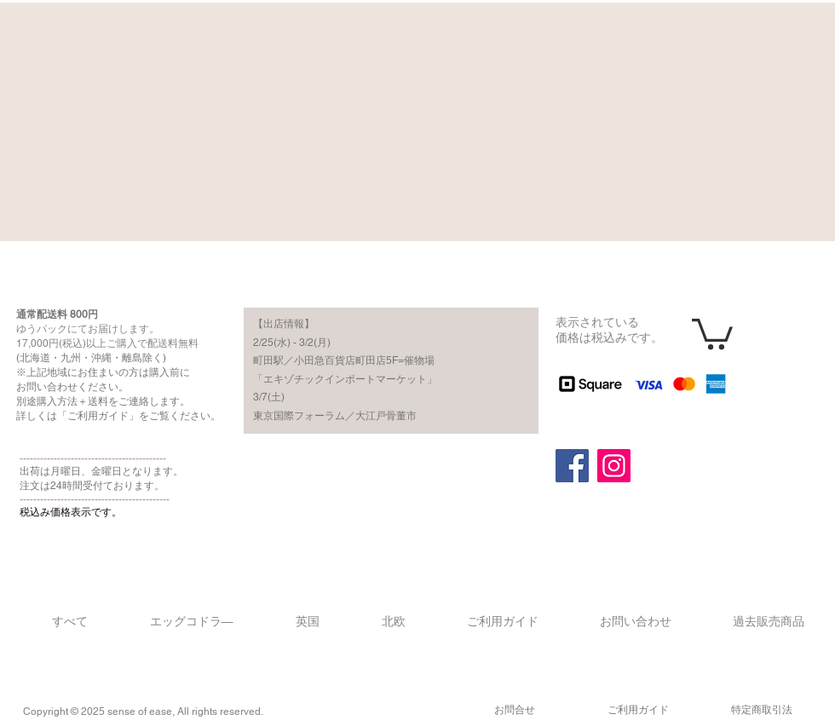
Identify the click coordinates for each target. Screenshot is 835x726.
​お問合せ (514, 710)
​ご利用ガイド (638, 710)
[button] (712, 332)
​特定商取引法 (761, 710)
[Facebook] (572, 465)
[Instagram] (614, 465)
